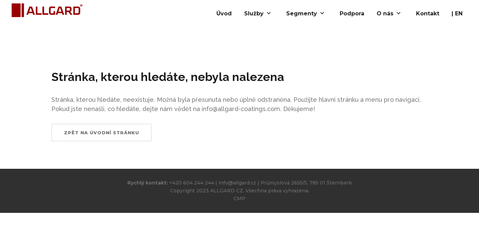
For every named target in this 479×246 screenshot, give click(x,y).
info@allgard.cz (237, 183)
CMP (239, 198)
